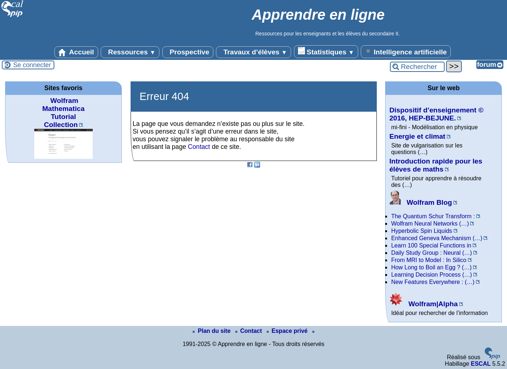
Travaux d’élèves (253, 52)
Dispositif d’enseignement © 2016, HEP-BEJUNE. (436, 114)
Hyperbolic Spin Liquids (421, 231)
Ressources (130, 52)
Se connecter (32, 65)
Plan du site (212, 331)
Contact (199, 146)
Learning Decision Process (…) (431, 275)
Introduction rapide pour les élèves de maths (435, 165)
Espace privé (288, 331)
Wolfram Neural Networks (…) (430, 223)
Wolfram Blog (420, 202)
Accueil (76, 52)
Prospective (187, 52)
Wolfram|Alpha (423, 304)
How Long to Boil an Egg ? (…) (431, 267)
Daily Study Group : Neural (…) (431, 253)
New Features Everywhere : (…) (433, 282)
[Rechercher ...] (417, 67)
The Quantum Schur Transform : (433, 216)
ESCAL (481, 364)
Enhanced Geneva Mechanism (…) (436, 238)
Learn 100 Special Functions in (431, 245)
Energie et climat (417, 136)
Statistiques (326, 51)
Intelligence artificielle (406, 51)
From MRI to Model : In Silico (428, 260)
